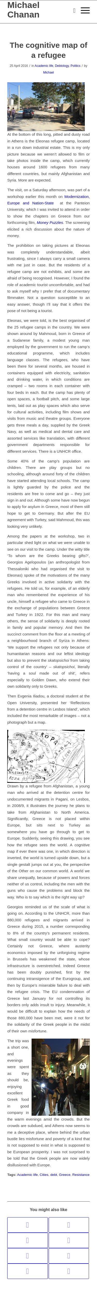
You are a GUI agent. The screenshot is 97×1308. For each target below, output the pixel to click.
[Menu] (83, 10)
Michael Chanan (23, 9)
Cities (44, 1175)
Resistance (80, 1175)
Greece (64, 1175)
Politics (75, 66)
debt (53, 1175)
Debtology (62, 66)
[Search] (72, 10)
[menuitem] (72, 10)
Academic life (44, 66)
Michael (48, 72)
